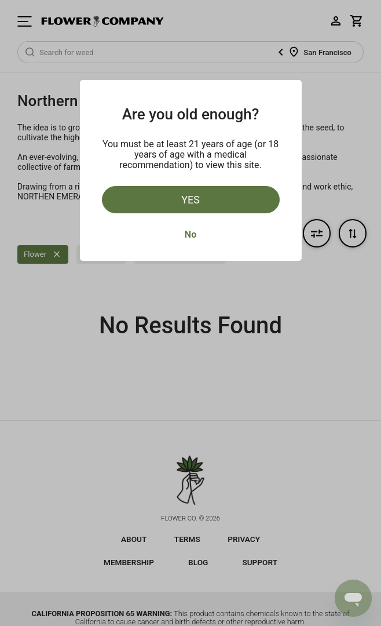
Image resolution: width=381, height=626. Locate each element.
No (190, 234)
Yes (190, 200)
